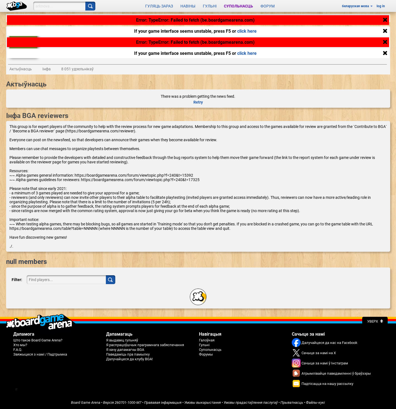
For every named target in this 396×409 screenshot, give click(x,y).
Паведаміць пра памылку (128, 354)
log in (381, 6)
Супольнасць (238, 6)
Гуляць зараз (159, 6)
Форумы (206, 354)
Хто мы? (20, 345)
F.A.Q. (17, 350)
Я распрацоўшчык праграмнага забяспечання (145, 345)
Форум (267, 6)
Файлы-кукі (315, 402)
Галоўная (206, 340)
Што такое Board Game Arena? (37, 340)
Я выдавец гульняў (122, 340)
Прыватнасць (291, 402)
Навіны (187, 6)
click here (247, 31)
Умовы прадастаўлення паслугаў (251, 402)
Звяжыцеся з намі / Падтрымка (40, 354)
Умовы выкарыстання (202, 402)
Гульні (210, 6)
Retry (198, 102)
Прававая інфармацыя (163, 402)
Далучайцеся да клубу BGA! (129, 359)
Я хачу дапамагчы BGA (125, 350)
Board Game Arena (85, 402)
